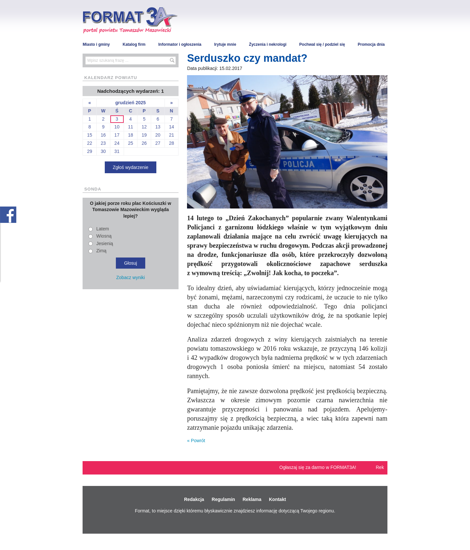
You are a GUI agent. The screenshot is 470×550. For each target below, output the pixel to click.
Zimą (101, 250)
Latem (102, 228)
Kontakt (277, 499)
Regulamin (223, 499)
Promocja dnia (371, 44)
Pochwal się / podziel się (322, 44)
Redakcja (194, 499)
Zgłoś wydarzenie (131, 167)
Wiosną (104, 236)
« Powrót (196, 440)
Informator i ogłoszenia (179, 44)
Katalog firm (134, 44)
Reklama (252, 499)
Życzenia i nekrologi (268, 44)
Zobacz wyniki (130, 277)
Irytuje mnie (225, 44)
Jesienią (104, 243)
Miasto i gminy (96, 44)
